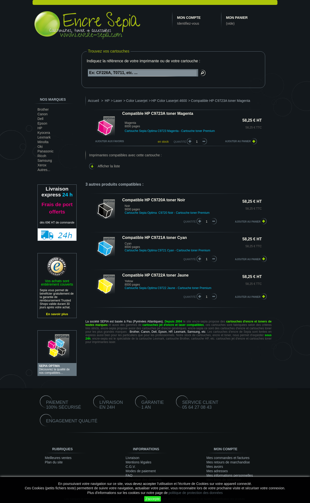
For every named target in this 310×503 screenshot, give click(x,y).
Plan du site (54, 462)
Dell (40, 119)
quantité (189, 221)
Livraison (132, 458)
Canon (42, 114)
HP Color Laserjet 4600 (169, 101)
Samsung (44, 160)
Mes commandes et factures (228, 458)
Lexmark (44, 137)
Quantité (180, 141)
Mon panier (237, 18)
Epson (42, 123)
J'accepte (152, 499)
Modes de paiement (141, 471)
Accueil (93, 101)
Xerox (42, 165)
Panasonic (45, 151)
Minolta (42, 142)
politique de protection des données (195, 493)
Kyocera (43, 133)
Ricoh (41, 156)
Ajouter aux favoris (109, 141)
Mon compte (189, 18)
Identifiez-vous (188, 23)
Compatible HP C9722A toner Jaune (155, 275)
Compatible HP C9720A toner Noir (153, 200)
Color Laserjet (136, 101)
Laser (118, 101)
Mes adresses (217, 471)
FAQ (129, 475)
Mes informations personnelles (229, 475)
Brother (43, 109)
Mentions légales (138, 462)
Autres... (43, 170)
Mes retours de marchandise (228, 462)
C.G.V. (131, 467)
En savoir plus (57, 314)
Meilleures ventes (58, 458)
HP (39, 128)
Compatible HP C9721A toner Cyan (154, 237)
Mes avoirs (214, 466)
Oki (40, 147)
